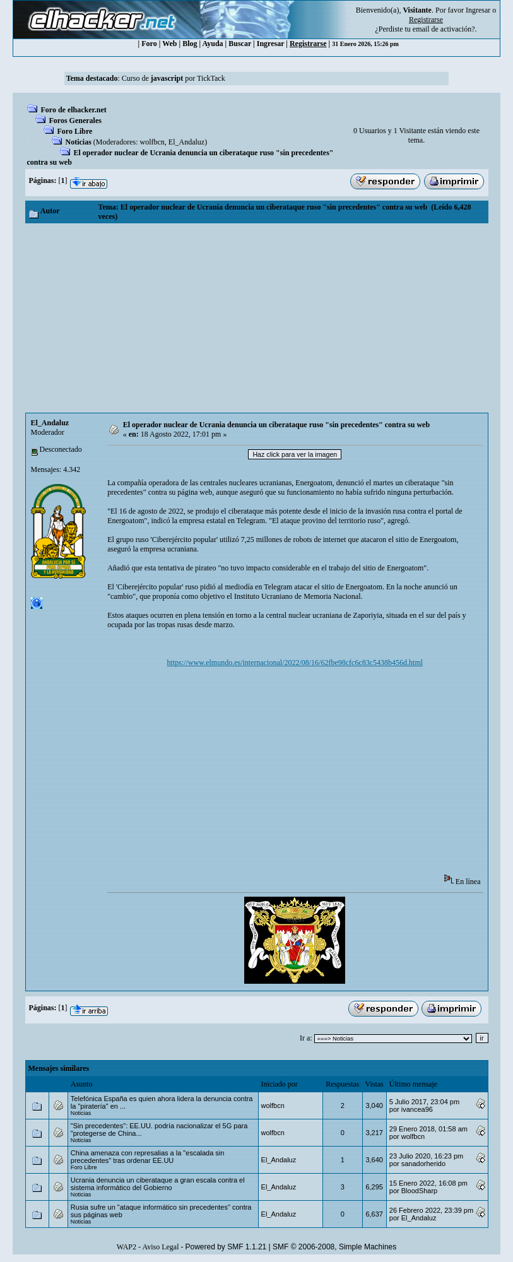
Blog (189, 43)
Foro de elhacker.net (74, 109)
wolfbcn (151, 142)
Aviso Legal (160, 1246)
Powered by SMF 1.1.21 (226, 1246)
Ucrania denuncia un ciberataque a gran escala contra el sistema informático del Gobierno (158, 1183)
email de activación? (444, 29)
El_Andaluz (186, 142)
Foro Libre (75, 131)
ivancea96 (417, 1109)
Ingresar (478, 10)
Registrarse (308, 43)
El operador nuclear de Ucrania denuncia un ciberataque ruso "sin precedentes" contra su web (276, 424)
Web (169, 43)
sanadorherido (423, 1163)
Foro (148, 43)
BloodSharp (419, 1190)
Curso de (152, 78)
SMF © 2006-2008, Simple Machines (334, 1246)
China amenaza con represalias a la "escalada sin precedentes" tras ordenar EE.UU (148, 1156)
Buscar (239, 43)
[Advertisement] (256, 318)
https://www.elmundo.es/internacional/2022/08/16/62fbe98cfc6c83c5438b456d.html (295, 662)
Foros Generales (75, 120)
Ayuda (212, 43)
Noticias (78, 142)
